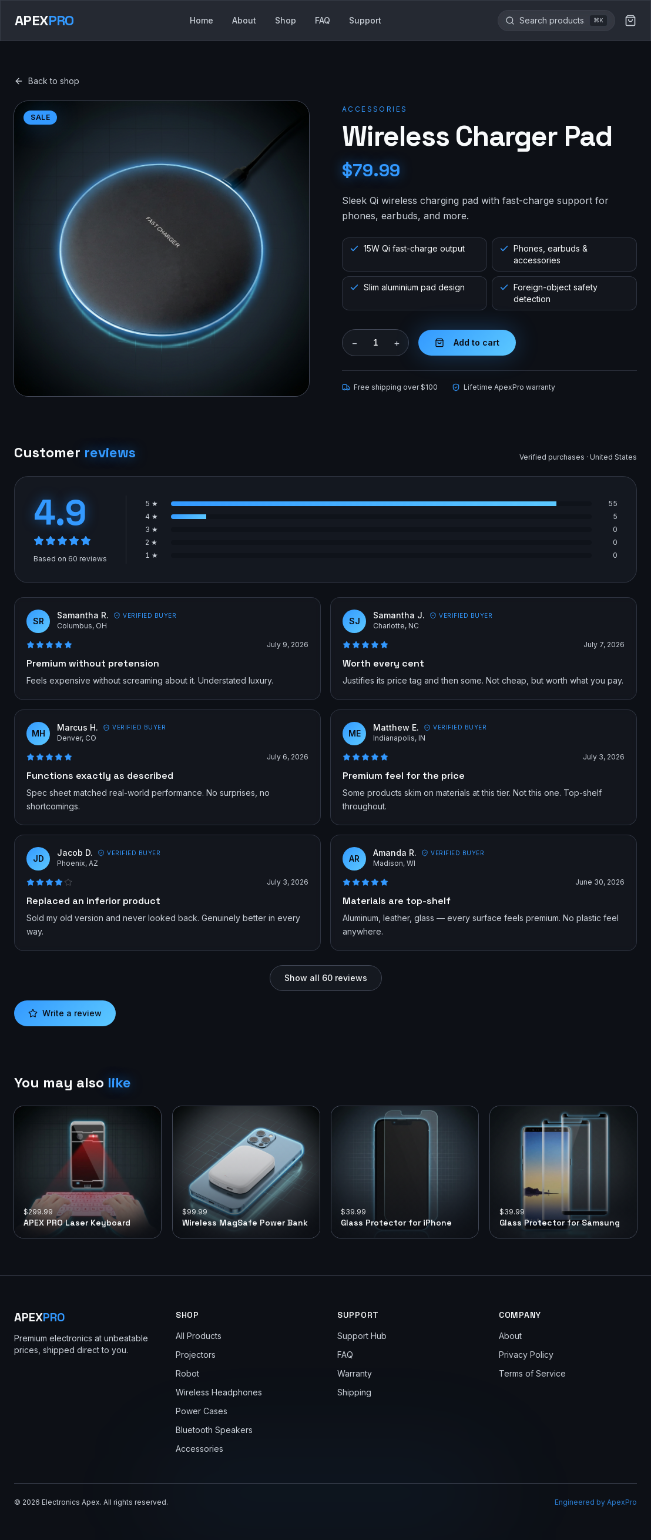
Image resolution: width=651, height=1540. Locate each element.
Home (201, 20)
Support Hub (362, 1336)
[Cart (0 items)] (630, 20)
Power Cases (201, 1411)
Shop (285, 20)
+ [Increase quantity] (397, 343)
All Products (199, 1336)
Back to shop (46, 81)
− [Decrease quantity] (354, 343)
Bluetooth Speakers (214, 1430)
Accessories (374, 109)
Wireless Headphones (219, 1392)
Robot (187, 1373)
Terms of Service (532, 1373)
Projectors (196, 1355)
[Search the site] (552, 20)
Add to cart (467, 342)
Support (365, 20)
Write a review (65, 1013)
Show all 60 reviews (325, 978)
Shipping (354, 1392)
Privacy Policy (526, 1355)
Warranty (354, 1373)
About (244, 20)
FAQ (322, 20)
